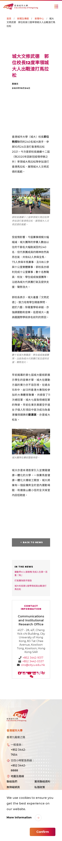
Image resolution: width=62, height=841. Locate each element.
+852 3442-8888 (18, 768)
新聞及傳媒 (23, 18)
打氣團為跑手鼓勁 (23, 580)
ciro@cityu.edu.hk (33, 665)
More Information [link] (19, 817)
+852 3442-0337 (33, 661)
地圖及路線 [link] (17, 776)
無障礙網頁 (13, 787)
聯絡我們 (12, 781)
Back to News (33, 542)
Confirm (42, 832)
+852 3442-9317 (33, 657)
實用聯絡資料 (42, 781)
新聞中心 (39, 18)
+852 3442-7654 (18, 752)
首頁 (9, 18)
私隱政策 (39, 787)
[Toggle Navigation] (56, 6)
